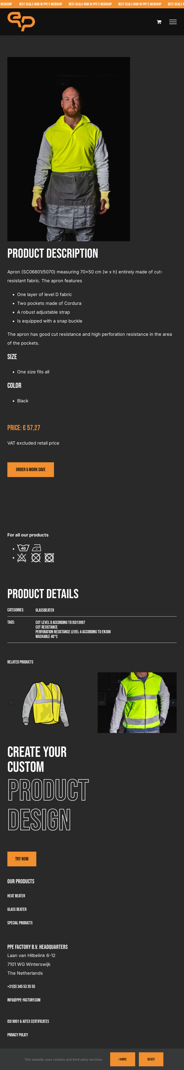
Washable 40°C (47, 636)
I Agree (123, 1059)
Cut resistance (47, 627)
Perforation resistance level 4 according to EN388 (73, 631)
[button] (11, 702)
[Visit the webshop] (30, 469)
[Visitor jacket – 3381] (137, 675)
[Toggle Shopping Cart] (159, 21)
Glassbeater (45, 610)
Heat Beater (16, 896)
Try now (21, 859)
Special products (20, 923)
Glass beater (16, 909)
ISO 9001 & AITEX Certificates (28, 1021)
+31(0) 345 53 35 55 (21, 986)
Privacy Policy (17, 1035)
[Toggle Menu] (173, 22)
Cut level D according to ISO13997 (60, 622)
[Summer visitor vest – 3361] (47, 675)
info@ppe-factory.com (23, 1000)
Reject (151, 1059)
